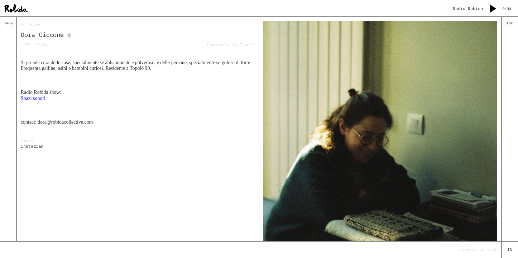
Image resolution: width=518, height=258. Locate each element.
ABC (510, 23)
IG (510, 250)
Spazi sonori (33, 98)
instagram (32, 146)
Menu (8, 23)
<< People (30, 24)
